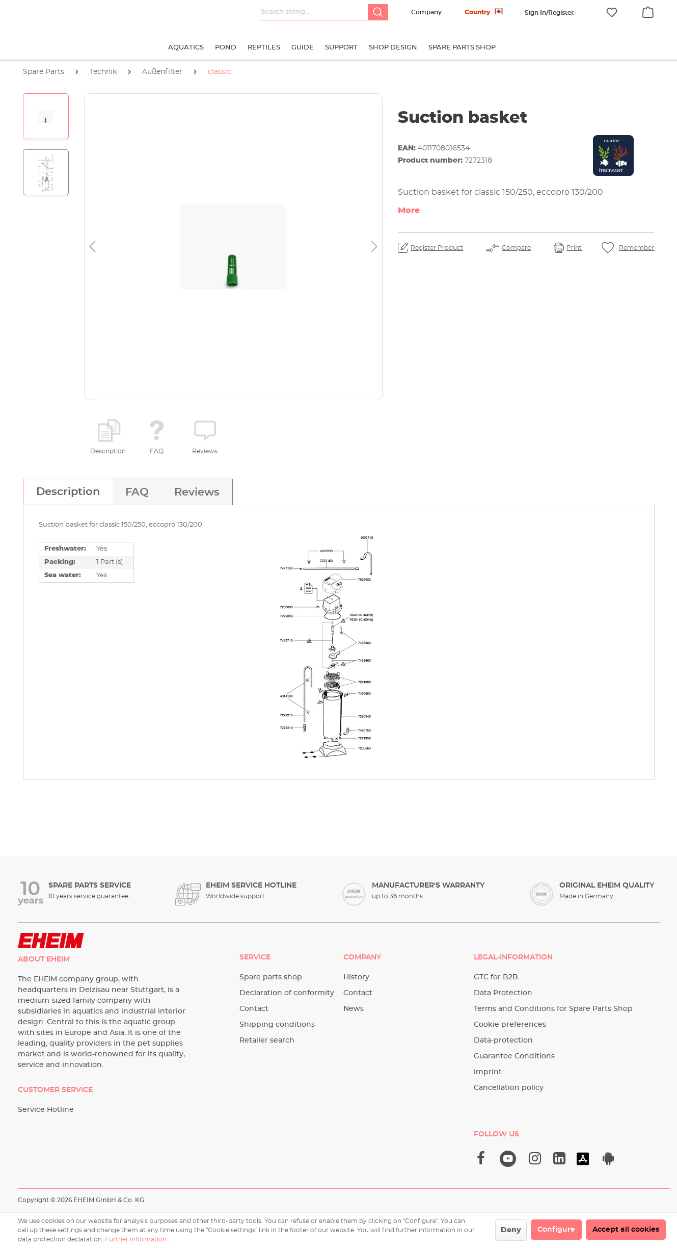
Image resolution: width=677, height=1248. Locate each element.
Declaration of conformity (286, 993)
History (356, 977)
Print (574, 248)
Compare (516, 248)
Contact (253, 1008)
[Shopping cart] (648, 11)
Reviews (205, 451)
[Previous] (92, 247)
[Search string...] (314, 12)
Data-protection (503, 1040)
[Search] (378, 12)
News (353, 1008)
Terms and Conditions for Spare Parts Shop (553, 1008)
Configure (556, 1229)
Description (108, 451)
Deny (511, 1230)
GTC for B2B (496, 977)
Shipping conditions (277, 1024)
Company (426, 12)
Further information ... (139, 1239)
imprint (488, 1072)
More (409, 210)
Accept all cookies (625, 1229)
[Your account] (549, 13)
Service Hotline (46, 1109)
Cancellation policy (509, 1087)
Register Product (437, 248)
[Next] (374, 247)
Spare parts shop (270, 977)
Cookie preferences (510, 1024)
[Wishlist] (612, 12)
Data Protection (503, 993)
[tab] (68, 492)
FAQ (157, 451)
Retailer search (266, 1040)
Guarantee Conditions (514, 1056)
